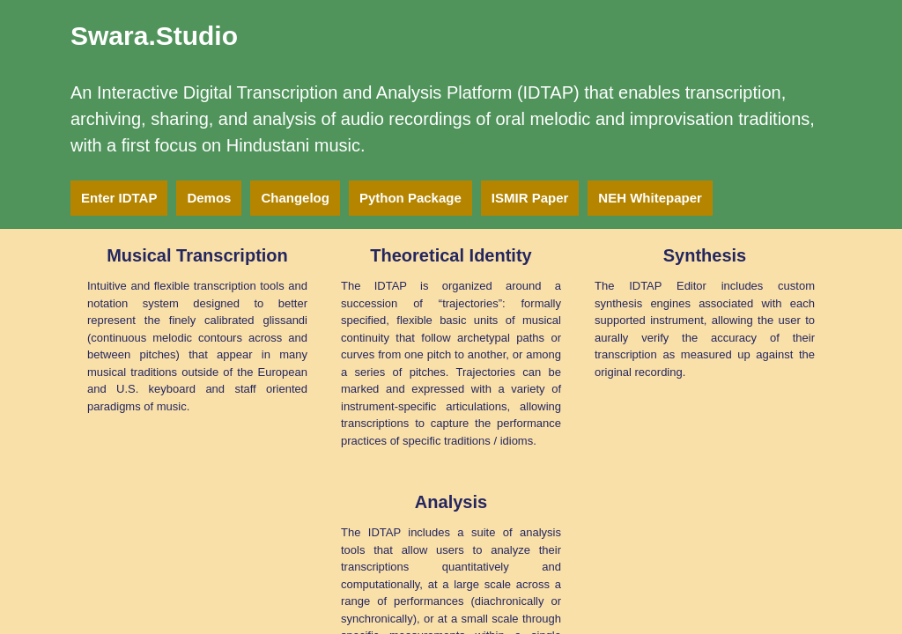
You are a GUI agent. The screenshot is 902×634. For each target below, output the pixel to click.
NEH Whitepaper (650, 197)
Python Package (410, 197)
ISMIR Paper (530, 197)
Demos (209, 197)
